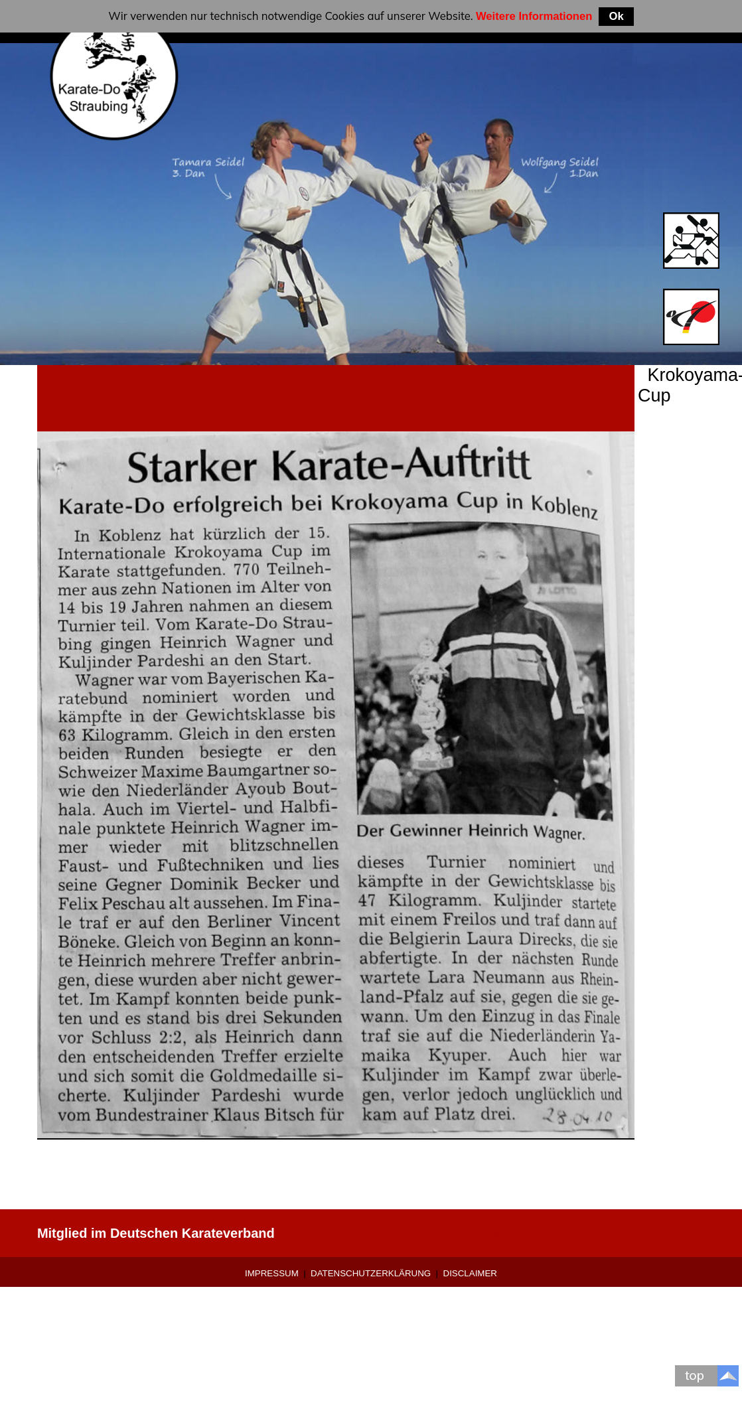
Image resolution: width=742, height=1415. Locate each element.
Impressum (272, 1273)
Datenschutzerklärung (371, 1273)
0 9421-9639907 (493, 1233)
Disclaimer (470, 1273)
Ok (616, 16)
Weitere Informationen (534, 16)
